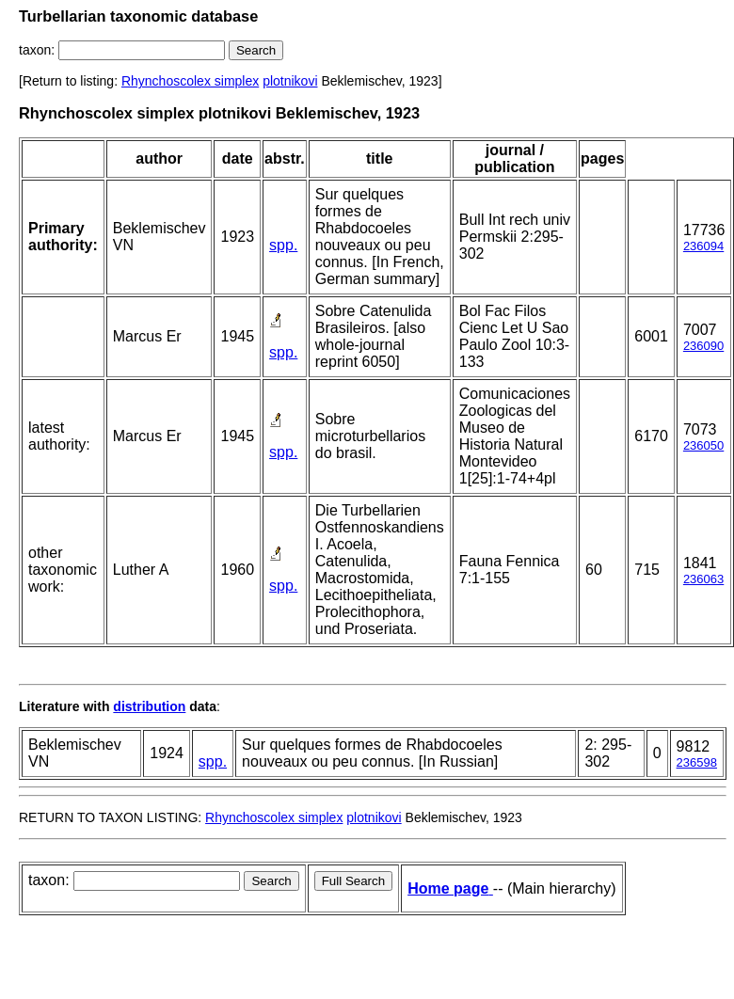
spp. (283, 245)
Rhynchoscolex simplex (190, 80)
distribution (149, 706)
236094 (703, 246)
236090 (703, 346)
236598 (697, 762)
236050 (703, 445)
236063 (703, 579)
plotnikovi (290, 80)
